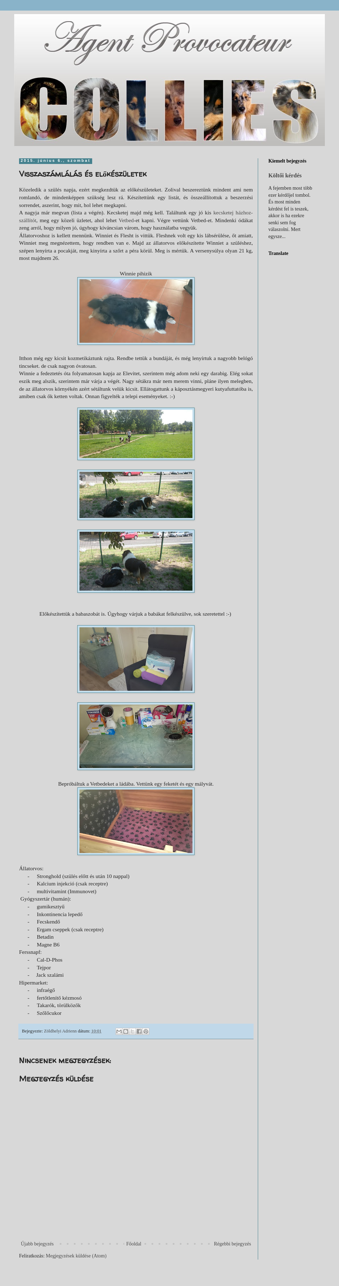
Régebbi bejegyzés (232, 1244)
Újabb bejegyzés (37, 1244)
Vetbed (126, 220)
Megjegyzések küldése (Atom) (76, 1255)
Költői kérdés (285, 175)
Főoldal (133, 1244)
